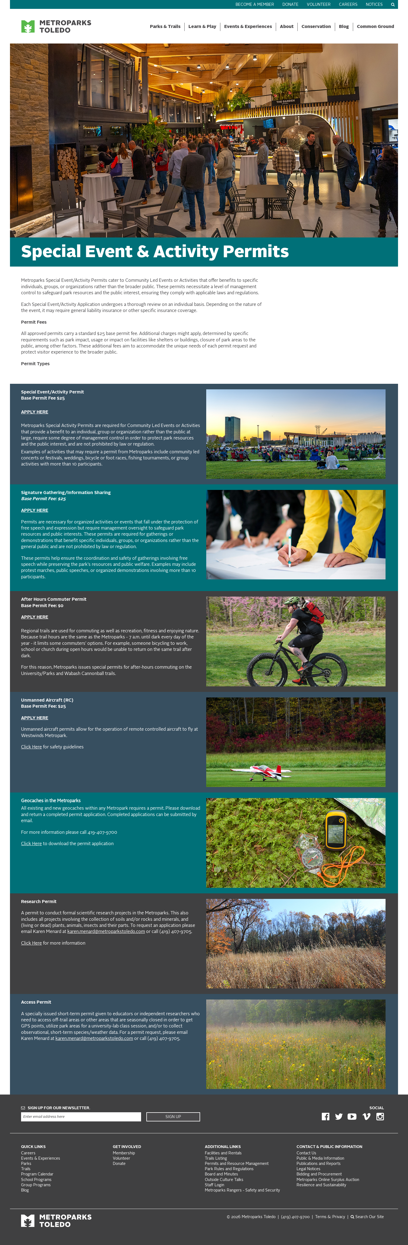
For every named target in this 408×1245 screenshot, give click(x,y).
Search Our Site (367, 1217)
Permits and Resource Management (237, 1164)
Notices (374, 5)
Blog (344, 27)
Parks (26, 1164)
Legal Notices (308, 1169)
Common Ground (375, 27)
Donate (290, 5)
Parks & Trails (165, 27)
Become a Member (255, 5)
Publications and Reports (319, 1164)
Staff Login (214, 1185)
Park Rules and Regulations (229, 1169)
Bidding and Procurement (319, 1174)
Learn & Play (202, 27)
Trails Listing (216, 1158)
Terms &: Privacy (330, 1217)
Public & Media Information (320, 1158)
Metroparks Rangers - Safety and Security (242, 1190)
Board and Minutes (221, 1174)
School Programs (36, 1180)
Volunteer (319, 5)
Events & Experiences (248, 27)
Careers (348, 5)
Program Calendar (37, 1174)
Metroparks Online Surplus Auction (328, 1180)
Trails (25, 1169)
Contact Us (306, 1153)
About (287, 27)
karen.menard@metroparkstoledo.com (106, 932)
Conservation (316, 27)
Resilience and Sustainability (321, 1185)
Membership (124, 1153)
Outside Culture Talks (224, 1180)
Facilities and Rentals (223, 1153)
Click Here (31, 747)
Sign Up (173, 1117)
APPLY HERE (34, 412)
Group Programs (36, 1185)
